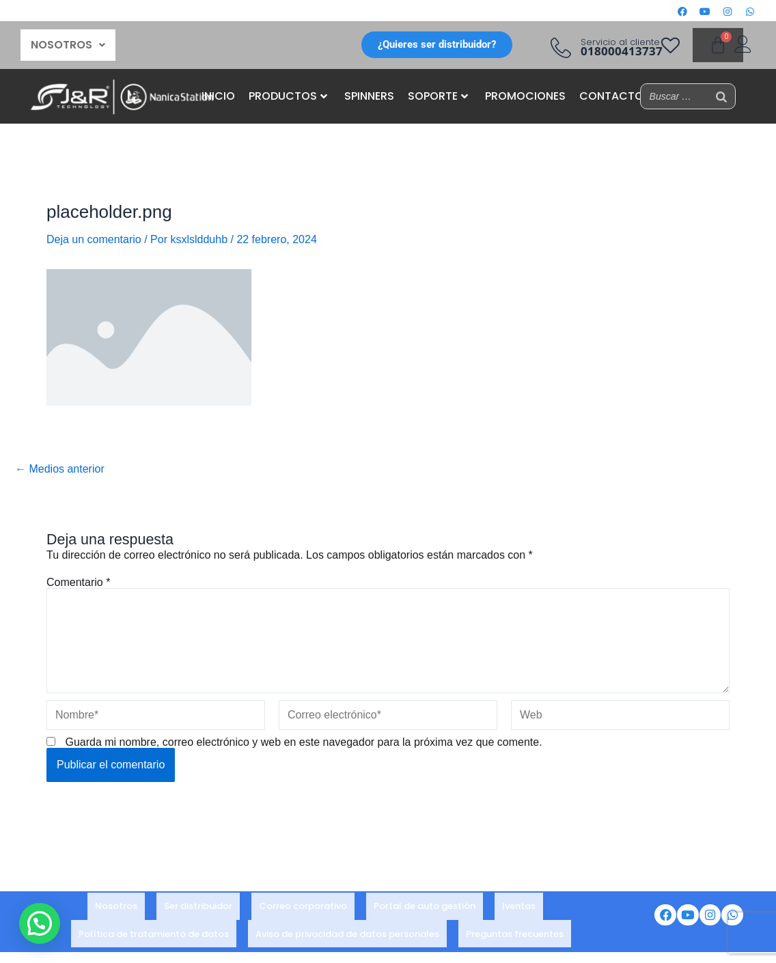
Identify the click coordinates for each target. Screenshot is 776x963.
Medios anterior (60, 469)
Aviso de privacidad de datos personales (347, 927)
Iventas (519, 909)
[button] (67, 45)
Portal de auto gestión (424, 909)
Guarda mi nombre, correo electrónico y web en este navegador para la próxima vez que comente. (303, 742)
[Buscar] (721, 96)
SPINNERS (369, 96)
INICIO (218, 96)
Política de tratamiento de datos (154, 927)
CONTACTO (611, 96)
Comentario (78, 582)
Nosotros (116, 909)
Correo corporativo (303, 909)
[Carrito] (718, 45)
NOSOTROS (68, 45)
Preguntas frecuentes (515, 927)
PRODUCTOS (288, 96)
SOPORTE (438, 96)
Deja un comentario (93, 239)
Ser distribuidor (198, 909)
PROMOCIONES (525, 96)
